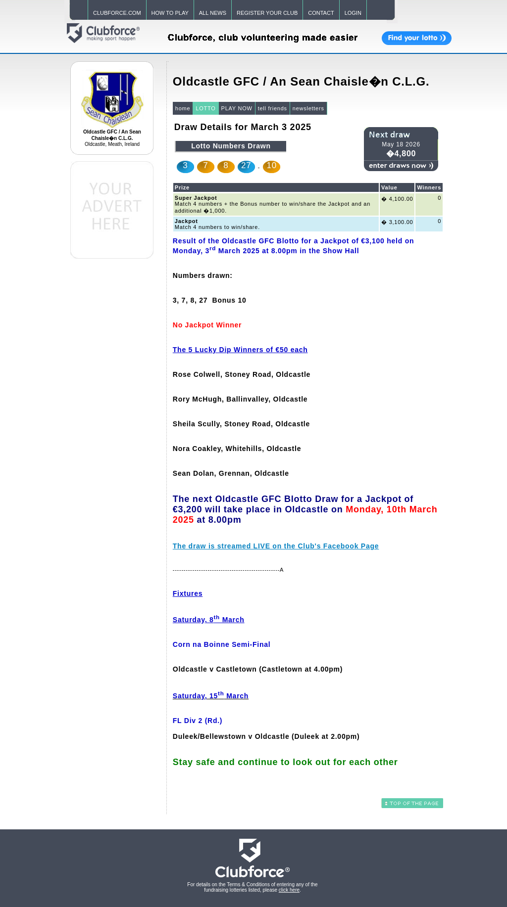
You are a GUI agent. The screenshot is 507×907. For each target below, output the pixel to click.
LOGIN (353, 13)
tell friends (272, 108)
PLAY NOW (237, 108)
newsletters (308, 108)
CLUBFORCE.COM (117, 13)
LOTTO (205, 108)
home (183, 108)
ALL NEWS (212, 13)
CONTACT (321, 13)
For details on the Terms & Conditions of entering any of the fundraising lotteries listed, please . (252, 887)
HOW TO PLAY (170, 13)
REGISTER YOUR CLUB (267, 13)
